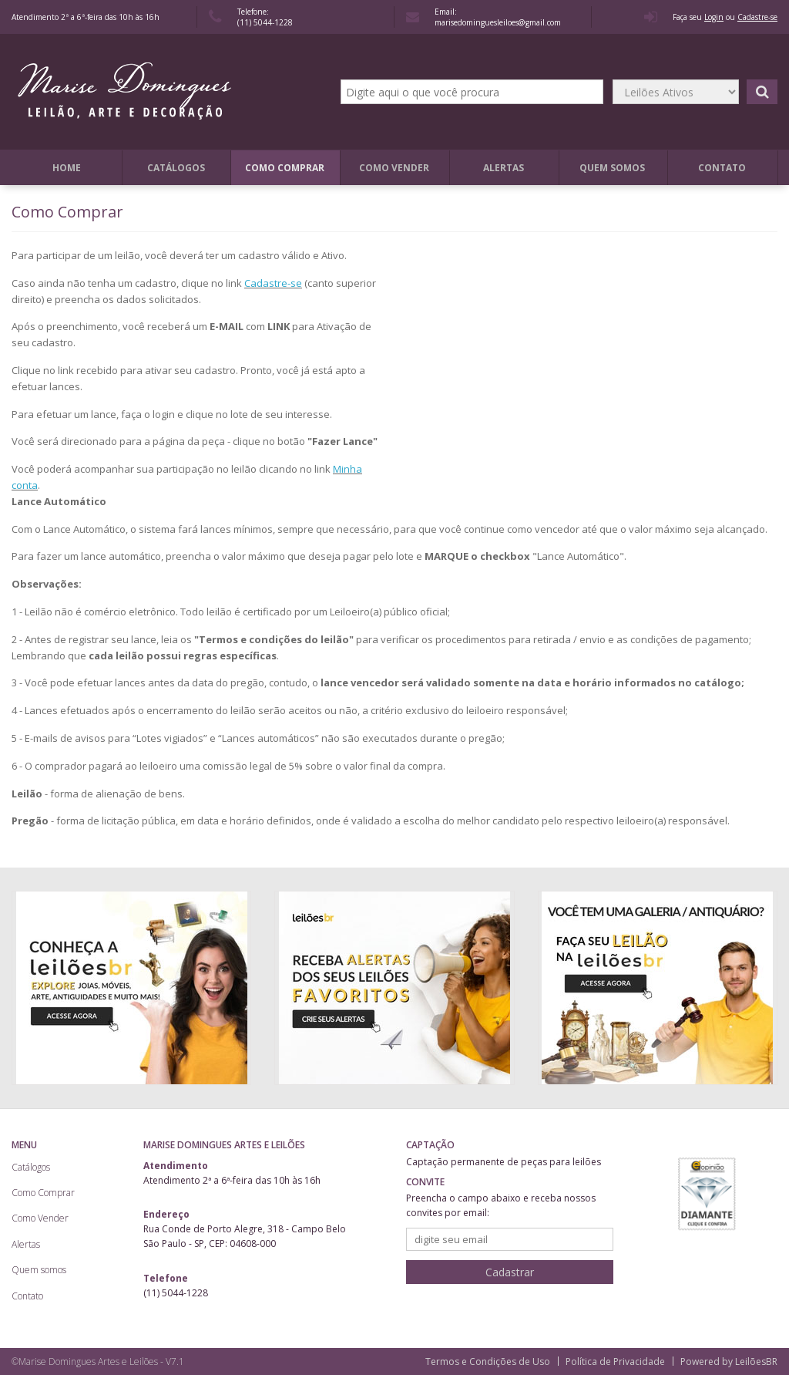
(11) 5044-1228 (265, 22)
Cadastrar (509, 1272)
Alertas (503, 167)
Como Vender (394, 167)
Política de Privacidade (615, 1361)
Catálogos (176, 167)
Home (66, 167)
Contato (722, 167)
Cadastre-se (273, 283)
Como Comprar (284, 167)
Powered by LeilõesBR (728, 1361)
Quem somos (612, 167)
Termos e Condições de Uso (487, 1361)
